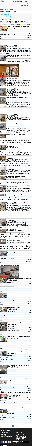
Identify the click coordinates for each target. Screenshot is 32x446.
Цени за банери (3, 433)
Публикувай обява (17, 1)
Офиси (17, 435)
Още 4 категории (5, 19)
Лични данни (18, 433)
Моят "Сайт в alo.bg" (4, 432)
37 (17, 425)
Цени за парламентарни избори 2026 (7, 436)
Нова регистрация (25, 3)
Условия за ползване (19, 432)
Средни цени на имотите (20, 431)
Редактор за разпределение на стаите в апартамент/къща (14, 442)
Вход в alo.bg (24, 1)
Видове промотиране (4, 435)
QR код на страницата (26, 7)
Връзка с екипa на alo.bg (20, 434)
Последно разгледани (26, 5)
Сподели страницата (26, 8)
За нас (2, 431)
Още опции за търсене (18, 22)
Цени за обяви (3, 434)
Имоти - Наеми (4, 18)
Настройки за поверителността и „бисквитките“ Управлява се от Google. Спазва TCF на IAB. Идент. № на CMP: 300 (21, 438)
